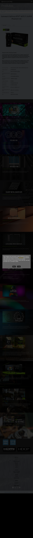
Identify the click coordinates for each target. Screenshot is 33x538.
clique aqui (21, 257)
